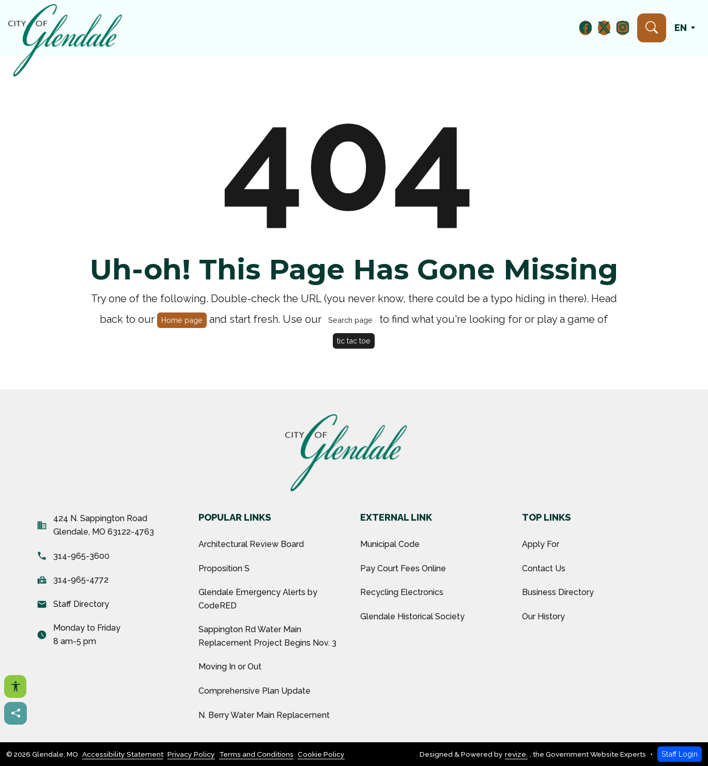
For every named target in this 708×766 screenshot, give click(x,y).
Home (143, 28)
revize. (516, 754)
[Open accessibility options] (15, 686)
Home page (182, 320)
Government (203, 28)
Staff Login (679, 753)
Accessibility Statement (122, 754)
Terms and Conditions (256, 754)
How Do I (521, 28)
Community (448, 28)
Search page (350, 320)
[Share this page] (15, 713)
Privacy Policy (191, 754)
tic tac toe (354, 340)
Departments (290, 28)
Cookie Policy (321, 754)
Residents (371, 28)
